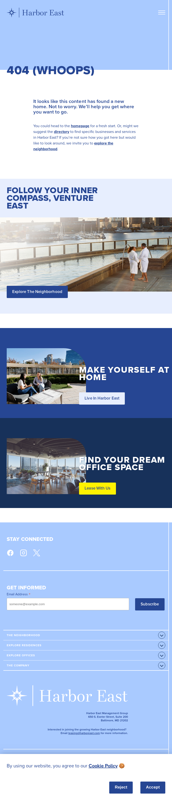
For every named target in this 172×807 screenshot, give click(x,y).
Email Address (18, 594)
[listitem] (86, 766)
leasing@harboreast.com (84, 733)
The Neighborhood (23, 635)
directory (61, 131)
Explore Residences (24, 645)
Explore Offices (21, 655)
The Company (18, 665)
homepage (80, 126)
